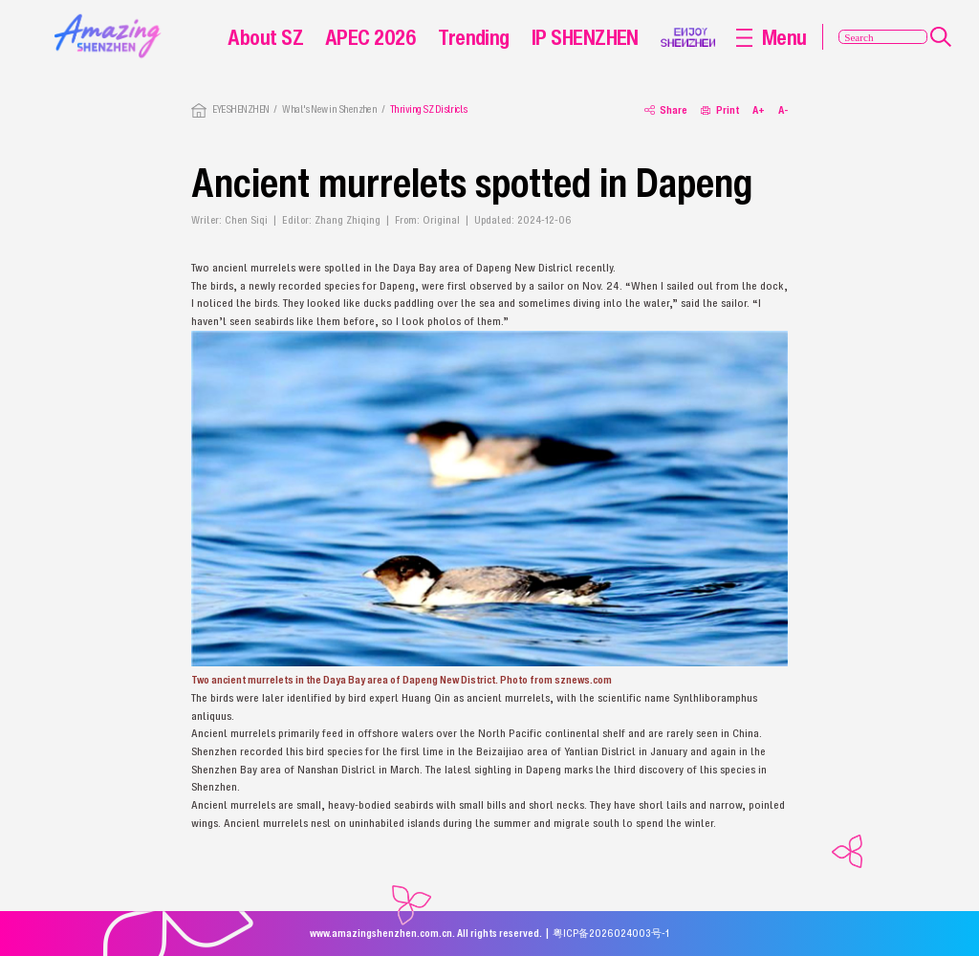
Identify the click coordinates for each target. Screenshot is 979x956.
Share (665, 110)
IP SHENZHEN (585, 37)
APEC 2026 (370, 37)
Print (720, 110)
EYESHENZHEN (240, 109)
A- (783, 110)
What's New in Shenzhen (329, 109)
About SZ (265, 37)
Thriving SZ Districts (429, 109)
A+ (758, 110)
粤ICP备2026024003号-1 (611, 933)
